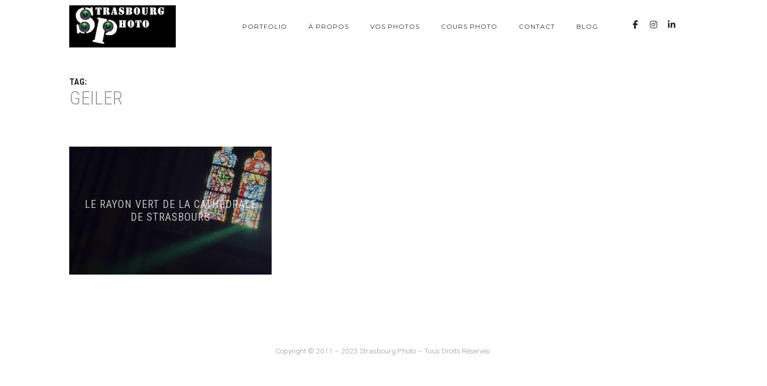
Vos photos (395, 26)
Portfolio (264, 26)
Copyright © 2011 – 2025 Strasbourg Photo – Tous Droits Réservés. (383, 351)
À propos (328, 26)
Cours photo (469, 26)
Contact (537, 26)
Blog (587, 26)
